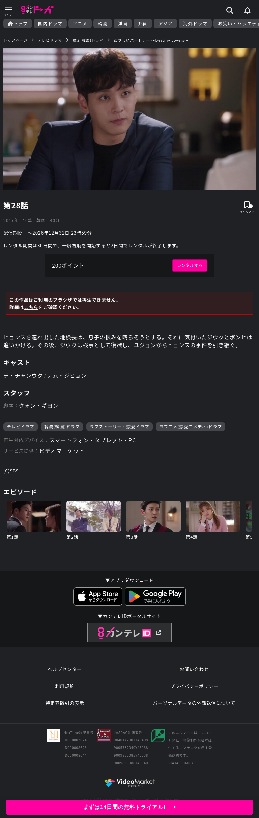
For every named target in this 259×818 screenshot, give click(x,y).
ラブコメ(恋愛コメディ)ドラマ (190, 426)
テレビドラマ (20, 426)
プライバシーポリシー (194, 686)
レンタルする (190, 265)
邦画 (143, 23)
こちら (31, 307)
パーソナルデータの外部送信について (194, 702)
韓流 (103, 23)
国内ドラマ (50, 23)
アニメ (80, 23)
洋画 (123, 23)
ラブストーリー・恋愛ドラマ (119, 426)
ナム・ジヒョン (67, 375)
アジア (165, 23)
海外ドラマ (195, 23)
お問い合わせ (194, 669)
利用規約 (65, 686)
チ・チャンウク (23, 375)
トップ (18, 23)
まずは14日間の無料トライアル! (129, 807)
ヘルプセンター (65, 669)
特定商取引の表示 (64, 702)
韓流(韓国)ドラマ (62, 426)
